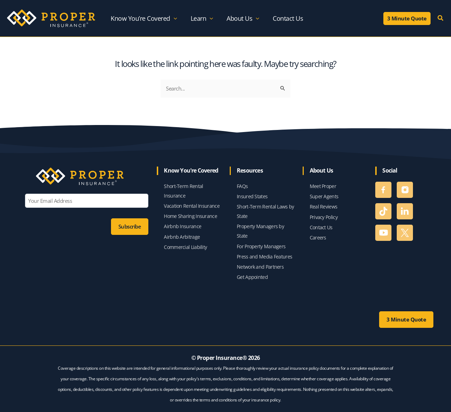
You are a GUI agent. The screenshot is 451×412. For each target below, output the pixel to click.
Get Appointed (252, 277)
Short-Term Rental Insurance (183, 187)
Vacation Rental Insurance (192, 203)
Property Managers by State (260, 229)
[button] (407, 18)
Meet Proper (323, 182)
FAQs (242, 182)
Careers (318, 235)
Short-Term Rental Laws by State (265, 208)
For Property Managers (261, 245)
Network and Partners (260, 266)
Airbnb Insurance (182, 224)
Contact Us (321, 225)
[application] (173, 18)
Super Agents (324, 193)
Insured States (252, 193)
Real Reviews (324, 203)
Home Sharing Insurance (190, 213)
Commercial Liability (185, 245)
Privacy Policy (324, 214)
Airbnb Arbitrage (182, 235)
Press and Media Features (264, 255)
